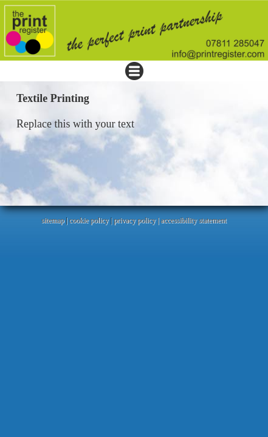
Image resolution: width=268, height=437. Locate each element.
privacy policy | (137, 220)
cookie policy (89, 220)
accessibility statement (194, 220)
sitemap (52, 220)
